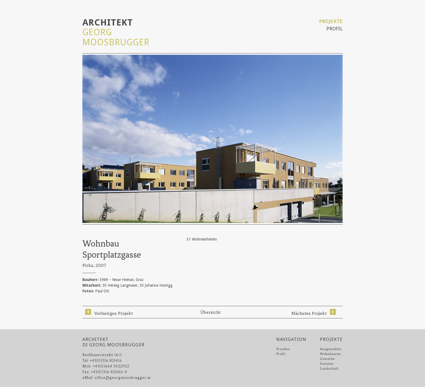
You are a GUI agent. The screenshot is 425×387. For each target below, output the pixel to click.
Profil (334, 28)
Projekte (331, 21)
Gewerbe (327, 359)
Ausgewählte (330, 349)
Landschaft (329, 368)
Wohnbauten (330, 354)
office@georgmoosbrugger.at (123, 378)
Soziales (326, 364)
